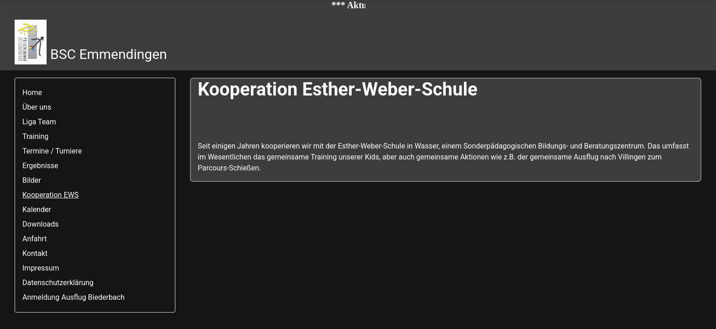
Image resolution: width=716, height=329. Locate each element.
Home (32, 92)
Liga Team (39, 121)
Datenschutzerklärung (58, 282)
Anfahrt (34, 238)
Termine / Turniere (52, 151)
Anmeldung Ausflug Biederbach (73, 297)
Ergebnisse (40, 165)
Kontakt (34, 253)
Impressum (40, 268)
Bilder (31, 180)
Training (35, 136)
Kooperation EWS (50, 195)
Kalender (36, 209)
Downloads (40, 224)
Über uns (36, 107)
